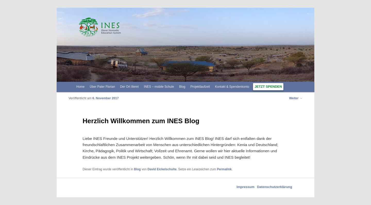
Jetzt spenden (268, 86)
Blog (182, 86)
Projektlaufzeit (200, 86)
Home (80, 86)
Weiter (295, 98)
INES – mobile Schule (159, 86)
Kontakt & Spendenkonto (232, 86)
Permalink (224, 169)
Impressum (245, 187)
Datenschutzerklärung (274, 187)
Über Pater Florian (102, 86)
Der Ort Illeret (129, 86)
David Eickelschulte (161, 169)
